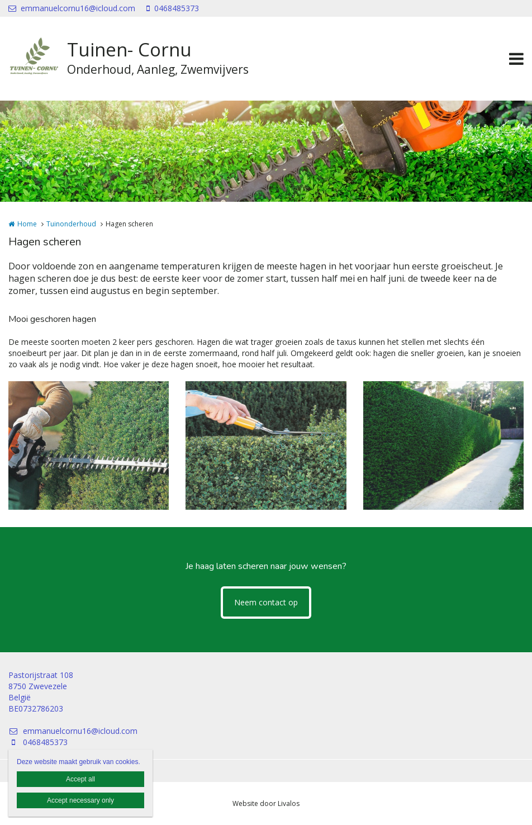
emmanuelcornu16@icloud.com (71, 8)
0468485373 (172, 8)
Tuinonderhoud (71, 224)
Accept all (80, 779)
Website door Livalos (266, 803)
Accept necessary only (80, 800)
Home (27, 224)
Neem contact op (266, 602)
